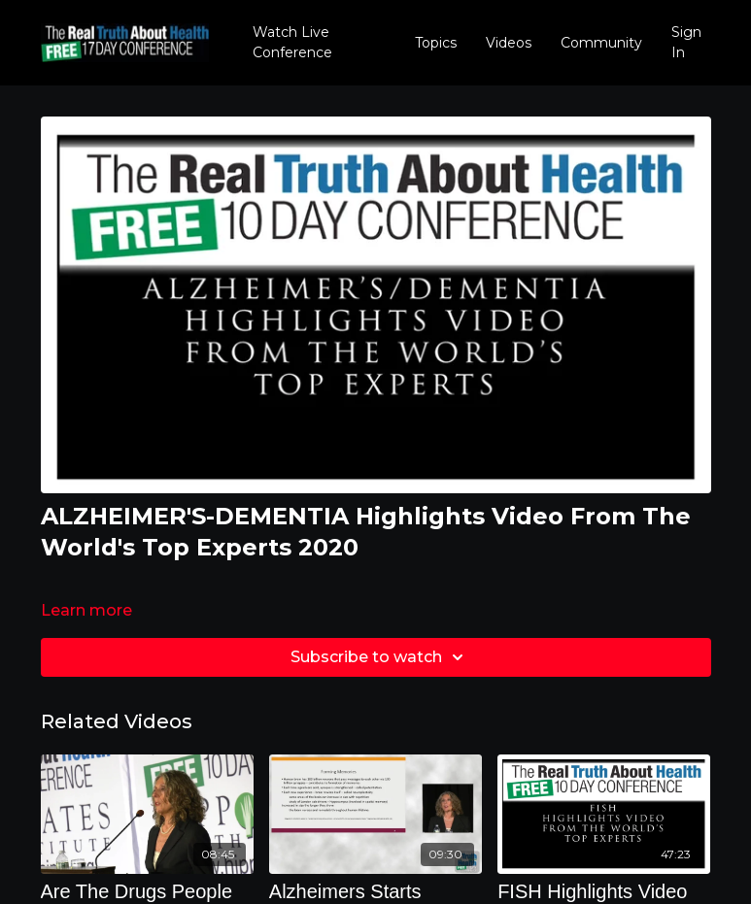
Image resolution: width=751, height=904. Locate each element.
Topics (436, 42)
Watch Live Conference (292, 42)
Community (601, 42)
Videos (508, 42)
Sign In (686, 42)
